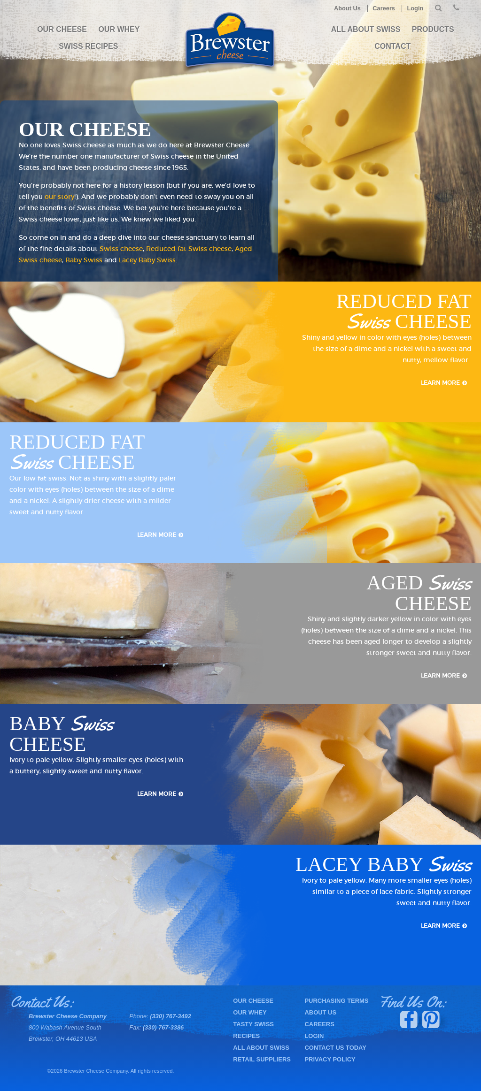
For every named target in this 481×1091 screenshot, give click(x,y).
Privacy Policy (329, 1059)
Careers (383, 8)
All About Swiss (366, 29)
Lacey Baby (383, 864)
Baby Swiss (83, 260)
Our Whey (119, 29)
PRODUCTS (433, 29)
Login (415, 8)
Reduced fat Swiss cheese (189, 248)
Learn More (440, 383)
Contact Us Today (335, 1047)
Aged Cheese (419, 593)
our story (59, 196)
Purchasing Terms (336, 1000)
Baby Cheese (61, 733)
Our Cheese (62, 29)
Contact (392, 46)
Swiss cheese (121, 248)
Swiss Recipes (88, 46)
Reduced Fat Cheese (404, 311)
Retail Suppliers (262, 1059)
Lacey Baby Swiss (147, 260)
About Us (347, 8)
